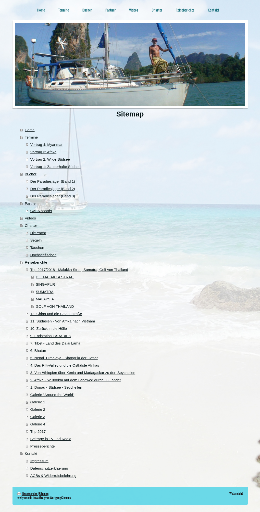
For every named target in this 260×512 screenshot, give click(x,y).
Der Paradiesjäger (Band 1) (52, 181)
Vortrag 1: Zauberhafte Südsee (55, 167)
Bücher (31, 174)
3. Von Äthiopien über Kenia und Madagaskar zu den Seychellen (83, 373)
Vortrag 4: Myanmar (46, 144)
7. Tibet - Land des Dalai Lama (55, 343)
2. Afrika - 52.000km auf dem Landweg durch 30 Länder (75, 380)
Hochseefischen (43, 255)
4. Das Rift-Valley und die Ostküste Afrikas (64, 365)
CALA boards (41, 211)
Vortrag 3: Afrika (43, 152)
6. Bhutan (38, 350)
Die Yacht (38, 233)
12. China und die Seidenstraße (56, 314)
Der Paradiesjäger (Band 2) (52, 189)
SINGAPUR (45, 284)
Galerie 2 (37, 409)
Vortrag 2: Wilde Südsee (50, 159)
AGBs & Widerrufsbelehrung (53, 476)
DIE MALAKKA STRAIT (55, 277)
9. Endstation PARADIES (50, 336)
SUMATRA (44, 292)
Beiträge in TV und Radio (50, 439)
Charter (31, 225)
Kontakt (31, 453)
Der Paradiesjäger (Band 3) (52, 196)
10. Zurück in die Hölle (48, 328)
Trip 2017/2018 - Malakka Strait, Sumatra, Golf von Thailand (79, 270)
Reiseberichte (36, 262)
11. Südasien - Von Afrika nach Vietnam (62, 321)
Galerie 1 (37, 402)
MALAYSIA (45, 299)
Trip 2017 (38, 431)
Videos (30, 218)
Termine (31, 137)
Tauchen (37, 247)
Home (30, 130)
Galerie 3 (37, 417)
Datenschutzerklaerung (49, 468)
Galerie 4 (37, 424)
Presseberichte (42, 446)
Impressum (39, 461)
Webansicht (236, 493)
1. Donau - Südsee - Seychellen (56, 387)
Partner (31, 203)
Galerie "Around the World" (52, 395)
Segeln (36, 240)
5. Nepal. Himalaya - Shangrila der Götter (64, 358)
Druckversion (27, 494)
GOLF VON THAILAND (55, 306)
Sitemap (44, 494)
